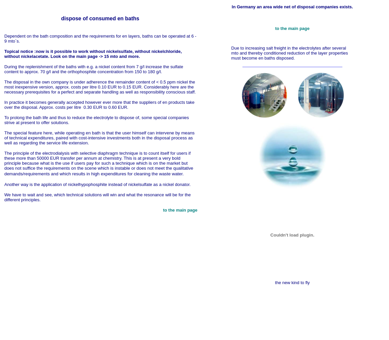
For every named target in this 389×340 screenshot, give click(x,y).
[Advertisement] (196, 318)
